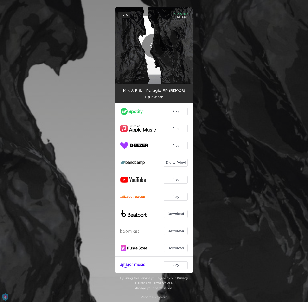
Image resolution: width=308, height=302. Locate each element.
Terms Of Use (162, 282)
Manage (140, 288)
